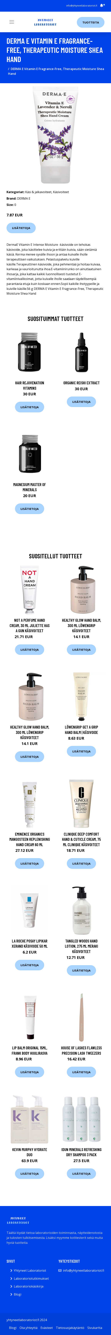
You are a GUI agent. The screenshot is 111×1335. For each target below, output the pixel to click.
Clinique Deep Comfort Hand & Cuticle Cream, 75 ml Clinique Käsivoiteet (81, 839)
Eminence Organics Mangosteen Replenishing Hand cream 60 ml (29, 839)
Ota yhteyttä (28, 1328)
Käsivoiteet (61, 192)
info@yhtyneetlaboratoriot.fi (81, 5)
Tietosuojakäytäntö (70, 1328)
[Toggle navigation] (12, 22)
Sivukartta (94, 1328)
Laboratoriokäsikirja (28, 1286)
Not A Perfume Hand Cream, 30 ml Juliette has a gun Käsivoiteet (30, 625)
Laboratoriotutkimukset (31, 1278)
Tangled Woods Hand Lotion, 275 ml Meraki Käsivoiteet (81, 946)
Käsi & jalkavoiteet (38, 192)
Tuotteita (90, 22)
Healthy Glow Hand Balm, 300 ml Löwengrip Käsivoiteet (81, 625)
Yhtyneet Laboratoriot (30, 1270)
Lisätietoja (21, 228)
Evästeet (47, 1328)
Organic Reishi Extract (81, 382)
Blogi (17, 1294)
